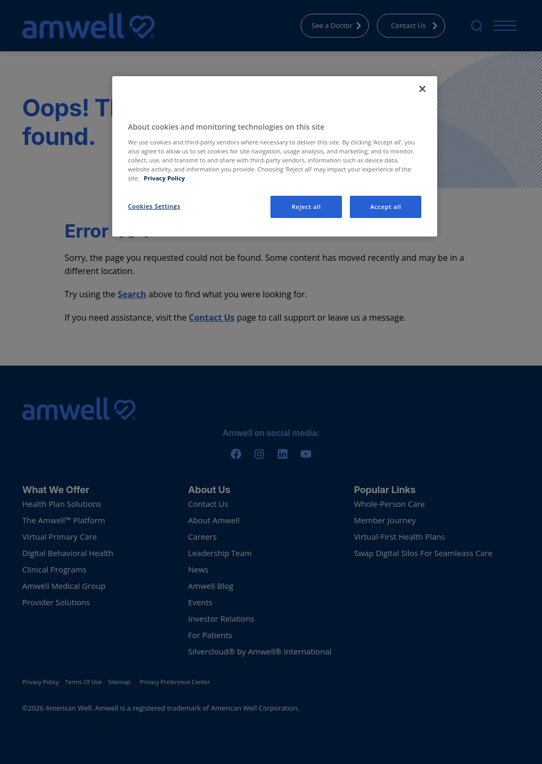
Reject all (306, 207)
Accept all (385, 207)
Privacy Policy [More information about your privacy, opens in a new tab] (164, 178)
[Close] (422, 89)
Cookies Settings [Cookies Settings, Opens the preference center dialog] (154, 206)
